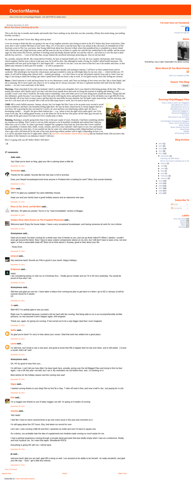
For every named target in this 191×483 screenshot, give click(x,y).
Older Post (122, 473)
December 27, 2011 (18, 465)
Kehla (13, 330)
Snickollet (15, 171)
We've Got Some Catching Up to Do (21, 27)
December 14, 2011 (18, 301)
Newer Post (6, 473)
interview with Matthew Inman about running (70, 134)
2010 (161, 181)
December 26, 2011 (18, 406)
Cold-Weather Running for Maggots (175, 121)
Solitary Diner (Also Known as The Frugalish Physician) (37, 220)
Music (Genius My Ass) (180, 127)
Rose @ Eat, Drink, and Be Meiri (26, 207)
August (164, 163)
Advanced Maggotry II (180, 113)
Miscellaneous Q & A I (180, 105)
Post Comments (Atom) (25, 479)
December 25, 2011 (18, 393)
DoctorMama (24, 11)
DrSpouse (15, 269)
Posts (174, 204)
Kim (12, 397)
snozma (14, 411)
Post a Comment (11, 469)
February (164, 176)
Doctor (182, 221)
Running (182, 227)
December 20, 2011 (18, 355)
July (162, 166)
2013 (161, 149)
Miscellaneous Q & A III (179, 109)
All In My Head (179, 219)
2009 (161, 183)
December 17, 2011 (18, 325)
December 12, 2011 (18, 166)
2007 (161, 188)
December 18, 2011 (18, 339)
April (163, 173)
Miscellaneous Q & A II (180, 107)
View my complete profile (179, 76)
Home (64, 473)
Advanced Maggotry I (180, 111)
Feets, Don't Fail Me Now (179, 123)
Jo (12, 305)
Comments (176, 208)
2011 (161, 153)
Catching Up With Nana (169, 158)
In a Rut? (185, 115)
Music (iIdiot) (184, 125)
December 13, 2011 (18, 265)
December (165, 156)
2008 (161, 186)
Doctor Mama (185, 26)
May (163, 171)
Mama (182, 223)
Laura (13, 343)
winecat (14, 256)
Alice (13, 188)
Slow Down (184, 129)
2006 (161, 191)
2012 (161, 151)
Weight (186, 131)
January (164, 178)
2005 (161, 193)
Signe (13, 384)
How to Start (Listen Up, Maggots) (175, 103)
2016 (161, 144)
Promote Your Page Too (182, 33)
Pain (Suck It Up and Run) (178, 117)
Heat (187, 119)
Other (183, 225)
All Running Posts (182, 133)
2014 (161, 146)
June (163, 168)
